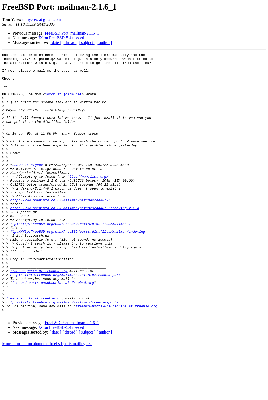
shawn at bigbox (27, 187)
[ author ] (104, 42)
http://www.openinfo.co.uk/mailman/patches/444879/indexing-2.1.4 (74, 239)
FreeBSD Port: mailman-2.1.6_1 (72, 33)
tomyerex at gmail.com (41, 19)
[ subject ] (87, 42)
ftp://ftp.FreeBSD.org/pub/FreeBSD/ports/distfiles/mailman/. (70, 258)
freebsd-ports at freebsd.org (38, 314)
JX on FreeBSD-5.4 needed (61, 38)
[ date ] (55, 42)
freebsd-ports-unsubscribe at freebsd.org (53, 328)
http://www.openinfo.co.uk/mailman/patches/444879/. (61, 229)
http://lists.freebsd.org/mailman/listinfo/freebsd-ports (66, 319)
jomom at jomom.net (63, 102)
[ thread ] (70, 42)
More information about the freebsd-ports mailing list (47, 395)
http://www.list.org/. (89, 201)
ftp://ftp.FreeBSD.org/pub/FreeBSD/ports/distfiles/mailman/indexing (77, 267)
